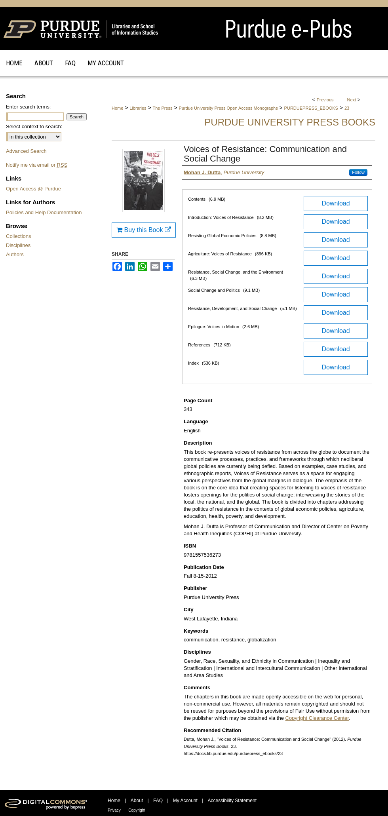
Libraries (137, 108)
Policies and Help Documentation (44, 212)
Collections (18, 236)
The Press (162, 108)
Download (335, 203)
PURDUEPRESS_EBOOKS (311, 108)
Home (117, 108)
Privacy (114, 810)
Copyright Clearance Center (317, 718)
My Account (185, 800)
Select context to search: (34, 126)
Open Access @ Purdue (33, 189)
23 (346, 108)
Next (351, 99)
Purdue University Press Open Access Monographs (228, 108)
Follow (358, 172)
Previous (325, 99)
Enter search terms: (28, 107)
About (137, 800)
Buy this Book (143, 229)
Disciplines (18, 245)
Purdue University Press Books (289, 122)
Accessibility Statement (232, 800)
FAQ (158, 800)
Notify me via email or (36, 165)
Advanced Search (26, 151)
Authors (15, 254)
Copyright (136, 810)
